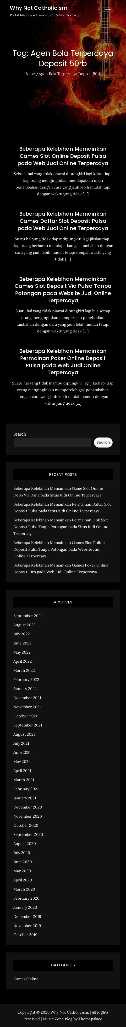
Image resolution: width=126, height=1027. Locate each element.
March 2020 (24, 889)
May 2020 (22, 870)
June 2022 (22, 643)
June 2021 (22, 752)
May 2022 (22, 652)
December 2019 (27, 916)
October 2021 (25, 716)
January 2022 (25, 688)
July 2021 (21, 743)
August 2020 (24, 843)
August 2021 (24, 734)
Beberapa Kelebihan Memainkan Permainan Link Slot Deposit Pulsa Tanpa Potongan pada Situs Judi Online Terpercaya (60, 527)
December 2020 (27, 807)
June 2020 (22, 861)
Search (19, 434)
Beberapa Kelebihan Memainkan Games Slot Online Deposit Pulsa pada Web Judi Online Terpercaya (62, 156)
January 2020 (25, 907)
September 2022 (28, 615)
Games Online (25, 978)
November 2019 (27, 925)
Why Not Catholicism (38, 8)
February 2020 (26, 898)
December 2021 (27, 697)
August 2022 (24, 624)
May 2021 (21, 761)
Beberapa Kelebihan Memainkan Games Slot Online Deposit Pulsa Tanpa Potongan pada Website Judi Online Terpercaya (59, 549)
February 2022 (26, 679)
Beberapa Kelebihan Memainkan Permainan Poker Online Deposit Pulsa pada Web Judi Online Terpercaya (63, 361)
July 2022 (21, 634)
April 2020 (22, 880)
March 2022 (24, 670)
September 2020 (28, 834)
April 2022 (22, 661)
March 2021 (23, 779)
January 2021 (24, 798)
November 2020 (27, 816)
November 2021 (27, 706)
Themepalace (90, 1018)
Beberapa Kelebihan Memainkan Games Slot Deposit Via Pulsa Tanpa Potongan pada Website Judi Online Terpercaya (63, 289)
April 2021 (22, 770)
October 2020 (25, 825)
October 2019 (25, 934)
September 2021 (27, 725)
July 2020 (21, 852)
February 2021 (25, 788)
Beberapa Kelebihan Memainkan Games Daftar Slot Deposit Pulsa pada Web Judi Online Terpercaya (62, 221)
